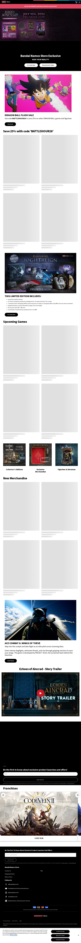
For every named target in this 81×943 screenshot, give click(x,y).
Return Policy (8, 877)
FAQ (41, 871)
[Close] (78, 935)
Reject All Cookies (60, 935)
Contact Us (8, 871)
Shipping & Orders (10, 874)
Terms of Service (71, 783)
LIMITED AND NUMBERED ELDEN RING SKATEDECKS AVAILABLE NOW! (40, 6)
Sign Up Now (11, 860)
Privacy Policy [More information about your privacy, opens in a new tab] (13, 935)
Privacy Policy (63, 783)
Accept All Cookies (60, 939)
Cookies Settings (60, 931)
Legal (20, 921)
